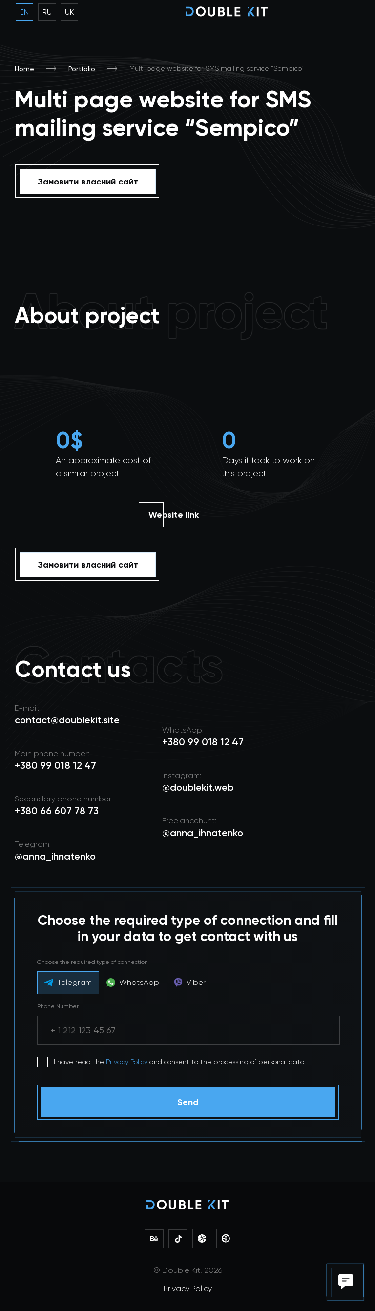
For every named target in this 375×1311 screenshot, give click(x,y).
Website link (173, 515)
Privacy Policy (126, 1061)
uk (69, 12)
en (24, 12)
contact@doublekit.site (67, 720)
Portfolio (81, 69)
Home (24, 69)
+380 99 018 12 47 (203, 742)
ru (47, 12)
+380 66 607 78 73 (57, 811)
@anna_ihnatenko (202, 833)
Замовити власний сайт (88, 181)
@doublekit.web (198, 787)
